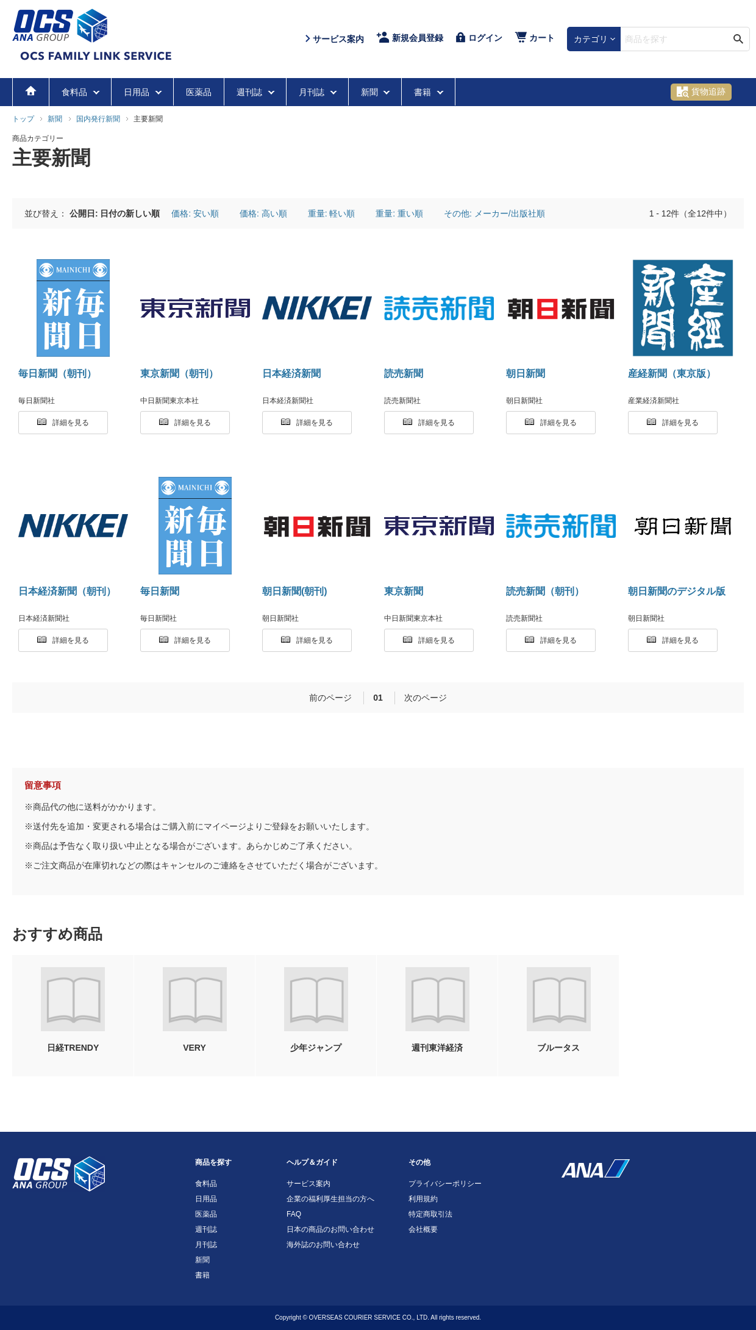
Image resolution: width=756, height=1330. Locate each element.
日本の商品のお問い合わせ (330, 1229)
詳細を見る (63, 422)
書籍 (423, 92)
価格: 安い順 (195, 213)
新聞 (370, 92)
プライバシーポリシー (445, 1183)
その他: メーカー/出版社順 (494, 213)
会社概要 (423, 1229)
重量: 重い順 (399, 213)
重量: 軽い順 (331, 213)
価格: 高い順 (263, 213)
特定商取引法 (430, 1214)
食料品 (76, 92)
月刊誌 (313, 92)
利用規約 (423, 1199)
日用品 (138, 92)
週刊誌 (251, 92)
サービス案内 (308, 1183)
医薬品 (199, 92)
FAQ (294, 1214)
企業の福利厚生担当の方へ (330, 1199)
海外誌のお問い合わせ (323, 1244)
